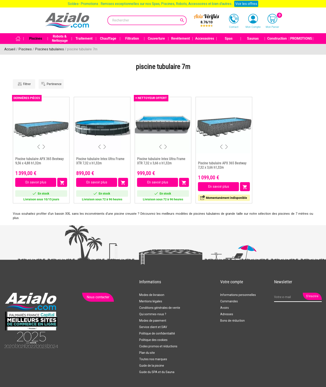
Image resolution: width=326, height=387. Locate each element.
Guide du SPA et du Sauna (156, 372)
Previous (38, 147)
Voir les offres (246, 4)
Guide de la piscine (151, 365)
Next (44, 147)
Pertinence (51, 84)
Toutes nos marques (153, 359)
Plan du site (147, 352)
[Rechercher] (147, 20)
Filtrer (24, 84)
